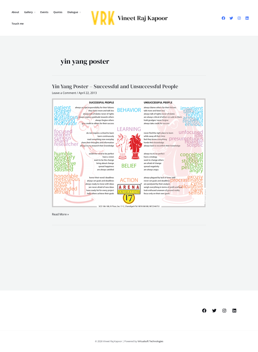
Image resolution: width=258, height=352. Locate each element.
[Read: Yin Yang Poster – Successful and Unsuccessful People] (129, 153)
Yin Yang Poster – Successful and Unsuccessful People (115, 86)
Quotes (57, 12)
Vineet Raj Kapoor (143, 18)
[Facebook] (223, 18)
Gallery (28, 12)
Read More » (60, 214)
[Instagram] (239, 18)
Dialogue (72, 12)
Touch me (18, 23)
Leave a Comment (64, 93)
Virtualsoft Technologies (150, 341)
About (15, 12)
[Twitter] (231, 18)
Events (44, 12)
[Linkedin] (247, 18)
